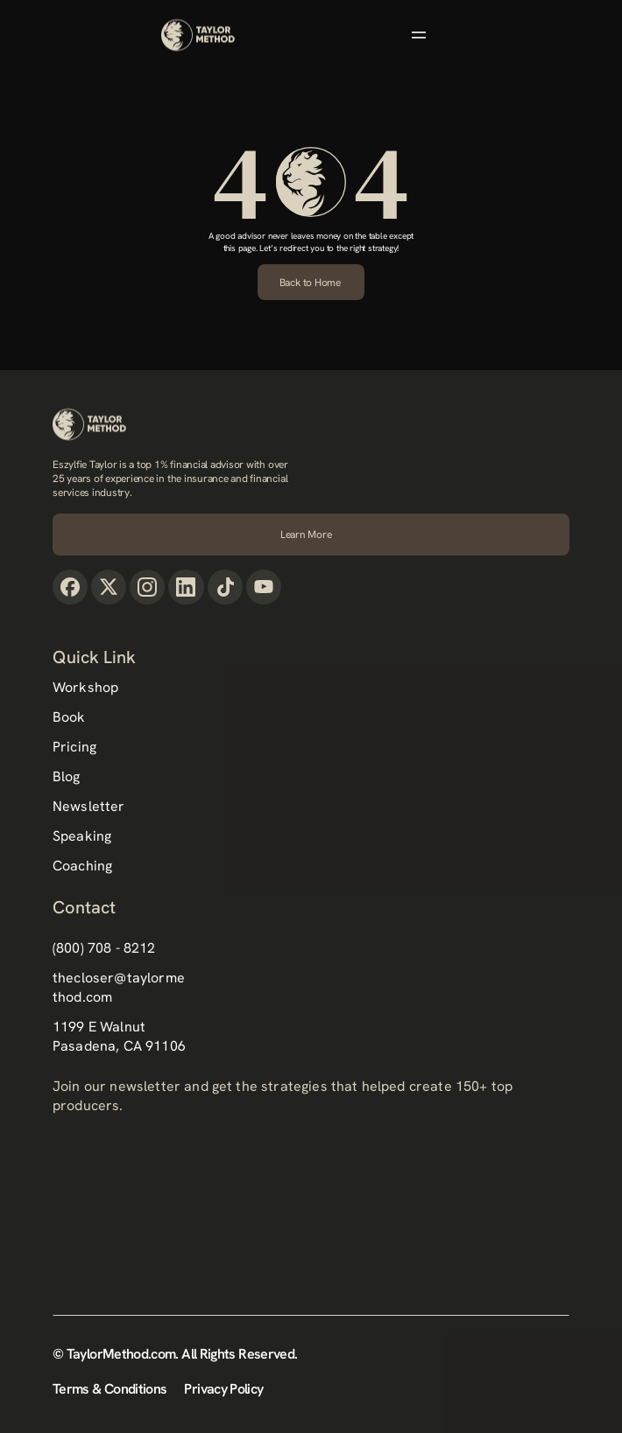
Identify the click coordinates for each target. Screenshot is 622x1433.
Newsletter (89, 806)
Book (69, 717)
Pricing (74, 746)
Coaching (82, 865)
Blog (67, 776)
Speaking (82, 836)
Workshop (85, 687)
